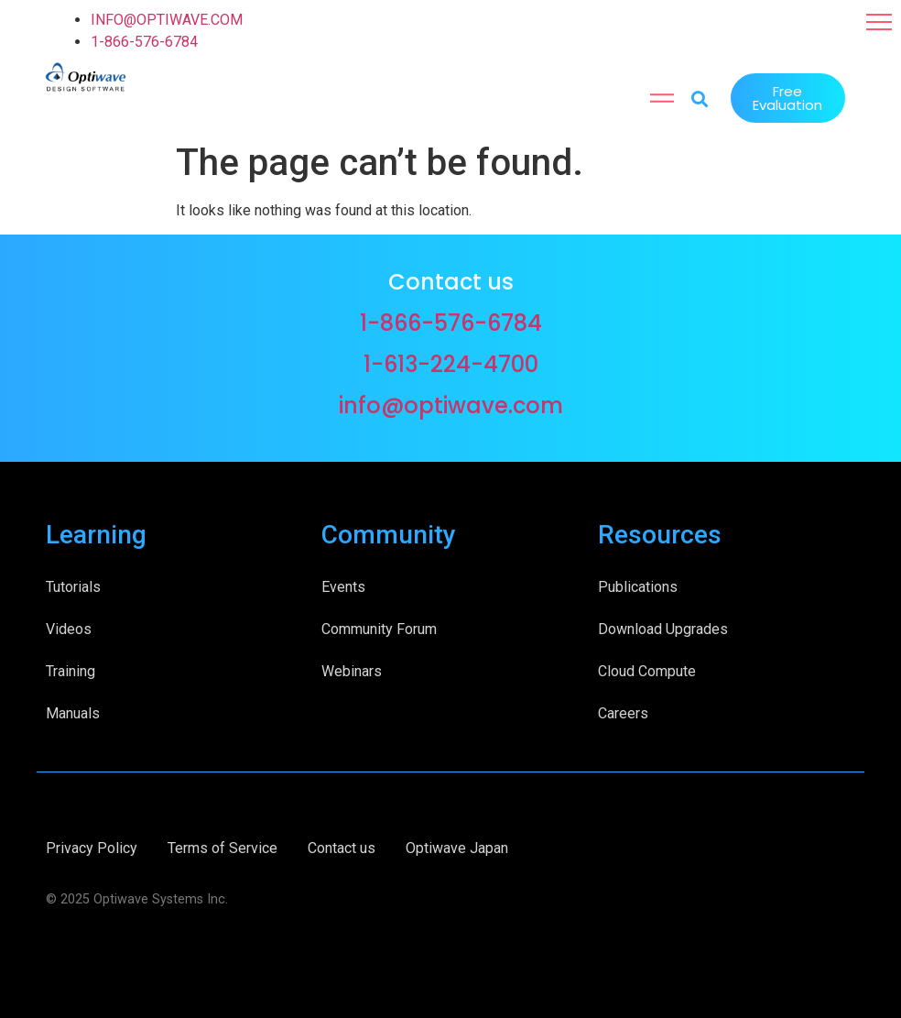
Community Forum (379, 629)
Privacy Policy (91, 848)
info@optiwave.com (451, 405)
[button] (879, 22)
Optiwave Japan (457, 848)
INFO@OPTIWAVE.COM (167, 19)
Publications (638, 587)
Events (343, 587)
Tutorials (73, 587)
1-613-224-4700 (451, 364)
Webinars (351, 671)
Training (70, 671)
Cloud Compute (647, 671)
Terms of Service (222, 848)
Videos (69, 629)
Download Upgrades (663, 629)
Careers (623, 713)
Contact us (341, 848)
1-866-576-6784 (144, 41)
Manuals (73, 713)
